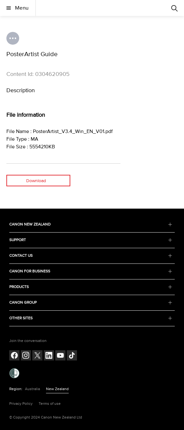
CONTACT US (90, 255)
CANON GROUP (90, 302)
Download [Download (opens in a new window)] (36, 180)
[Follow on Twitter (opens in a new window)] (37, 356)
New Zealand (57, 389)
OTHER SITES (90, 318)
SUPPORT (90, 240)
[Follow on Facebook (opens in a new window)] (14, 356)
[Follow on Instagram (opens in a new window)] (26, 356)
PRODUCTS (90, 287)
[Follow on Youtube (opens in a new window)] (60, 356)
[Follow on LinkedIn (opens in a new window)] (49, 356)
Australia (32, 389)
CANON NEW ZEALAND (90, 224)
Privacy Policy (21, 403)
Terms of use (50, 403)
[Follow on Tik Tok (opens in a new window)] (72, 356)
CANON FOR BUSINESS (90, 271)
